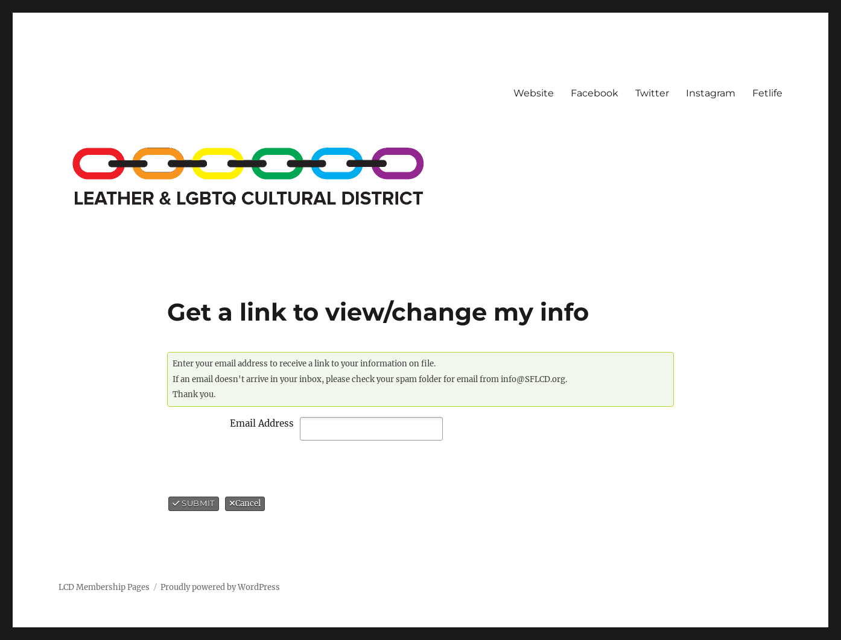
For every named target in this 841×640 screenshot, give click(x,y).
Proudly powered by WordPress (220, 587)
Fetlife (767, 93)
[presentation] (269, 468)
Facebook (594, 93)
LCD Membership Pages (104, 587)
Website (533, 93)
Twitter (652, 93)
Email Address (262, 423)
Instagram (710, 93)
